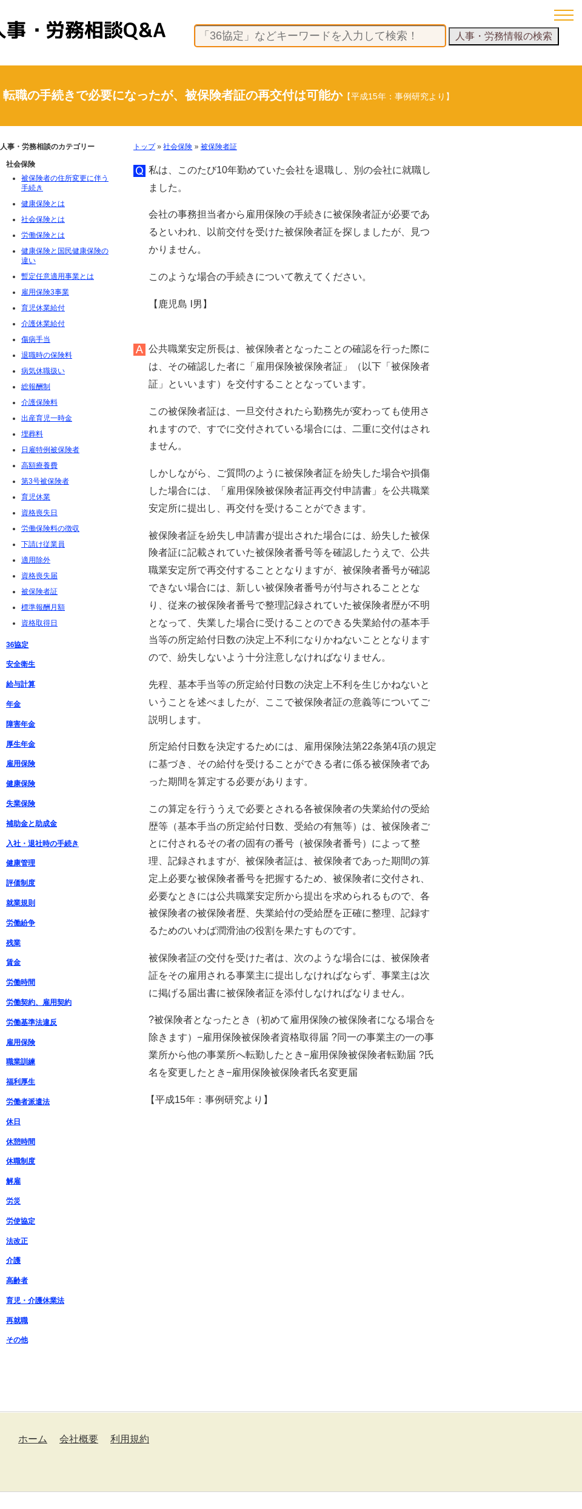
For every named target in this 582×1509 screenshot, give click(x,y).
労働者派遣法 (28, 1102)
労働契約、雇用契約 (39, 1002)
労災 (13, 1201)
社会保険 (177, 146)
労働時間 (20, 982)
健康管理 (20, 863)
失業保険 (20, 803)
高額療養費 (39, 465)
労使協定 (20, 1221)
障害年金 (20, 724)
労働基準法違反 (31, 1022)
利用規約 (129, 1439)
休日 (13, 1122)
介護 (13, 1260)
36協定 (17, 645)
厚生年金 (20, 744)
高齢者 (17, 1280)
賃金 (13, 962)
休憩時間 (20, 1142)
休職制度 (20, 1161)
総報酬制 (35, 386)
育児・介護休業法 (35, 1300)
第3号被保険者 (45, 481)
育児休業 (35, 497)
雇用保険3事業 (45, 292)
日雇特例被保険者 (50, 449)
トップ (144, 146)
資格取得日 (39, 623)
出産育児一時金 (46, 418)
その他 (17, 1340)
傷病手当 (35, 339)
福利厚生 (20, 1082)
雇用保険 (20, 763)
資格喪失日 (39, 512)
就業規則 (20, 903)
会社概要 (78, 1439)
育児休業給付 (43, 308)
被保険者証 (219, 146)
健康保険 (20, 783)
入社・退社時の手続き (42, 843)
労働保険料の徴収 (50, 528)
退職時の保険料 (46, 355)
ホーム (32, 1439)
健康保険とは (43, 203)
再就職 (17, 1320)
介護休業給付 (43, 323)
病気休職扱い (43, 371)
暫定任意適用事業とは (57, 276)
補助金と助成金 (31, 823)
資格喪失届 (39, 575)
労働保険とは (43, 235)
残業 (13, 943)
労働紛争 (20, 923)
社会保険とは (43, 219)
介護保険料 (39, 402)
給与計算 (20, 684)
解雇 (13, 1181)
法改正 (17, 1241)
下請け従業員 (43, 544)
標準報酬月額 (43, 607)
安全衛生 (20, 664)
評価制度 (20, 883)
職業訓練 (20, 1062)
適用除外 (35, 560)
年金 (13, 704)
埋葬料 (32, 434)
